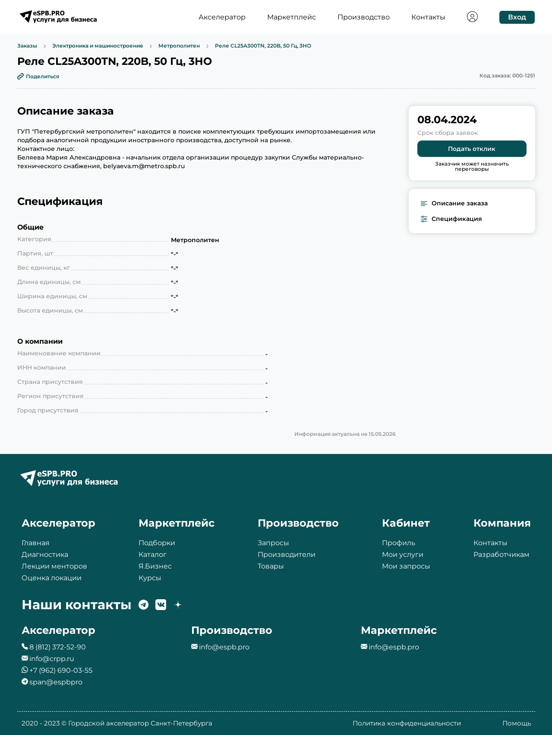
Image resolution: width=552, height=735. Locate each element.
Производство (364, 17)
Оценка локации (52, 578)
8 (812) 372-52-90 (57, 647)
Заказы (27, 46)
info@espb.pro (224, 647)
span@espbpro (55, 682)
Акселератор (222, 17)
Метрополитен (179, 46)
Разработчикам (501, 554)
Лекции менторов (54, 566)
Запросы (273, 543)
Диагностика (45, 554)
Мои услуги (402, 554)
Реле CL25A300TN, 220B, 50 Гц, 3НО (263, 46)
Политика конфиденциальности (407, 723)
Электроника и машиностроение (97, 46)
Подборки (157, 543)
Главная (36, 543)
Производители (286, 554)
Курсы (150, 578)
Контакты (428, 17)
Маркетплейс (291, 17)
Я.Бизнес (155, 566)
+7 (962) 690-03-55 (60, 670)
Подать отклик (471, 149)
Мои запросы (406, 566)
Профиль (398, 543)
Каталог (153, 554)
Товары (271, 566)
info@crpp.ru (51, 659)
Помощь (516, 723)
